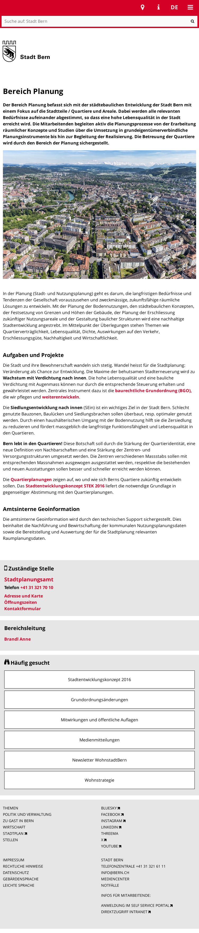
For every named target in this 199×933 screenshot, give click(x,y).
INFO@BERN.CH (115, 872)
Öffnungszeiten (20, 602)
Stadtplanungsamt (28, 579)
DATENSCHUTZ (16, 872)
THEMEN (10, 807)
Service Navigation (158, 7)
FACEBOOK (110, 814)
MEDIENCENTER (115, 878)
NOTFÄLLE (110, 885)
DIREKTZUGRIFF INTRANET (124, 911)
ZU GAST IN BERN (18, 820)
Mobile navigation (190, 7)
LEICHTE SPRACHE (18, 885)
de (174, 7)
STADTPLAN (13, 833)
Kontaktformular (22, 609)
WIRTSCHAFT (14, 827)
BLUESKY (109, 807)
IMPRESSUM (13, 859)
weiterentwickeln (60, 397)
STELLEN (10, 839)
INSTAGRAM (111, 820)
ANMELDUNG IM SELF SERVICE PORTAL (135, 905)
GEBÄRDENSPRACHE (21, 878)
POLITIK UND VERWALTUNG (27, 814)
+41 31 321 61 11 (151, 866)
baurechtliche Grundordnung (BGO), (153, 390)
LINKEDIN (109, 827)
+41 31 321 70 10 (36, 587)
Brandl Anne (17, 639)
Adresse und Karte (23, 596)
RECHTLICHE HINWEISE (23, 866)
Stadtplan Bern (142, 7)
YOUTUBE (109, 846)
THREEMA (109, 833)
